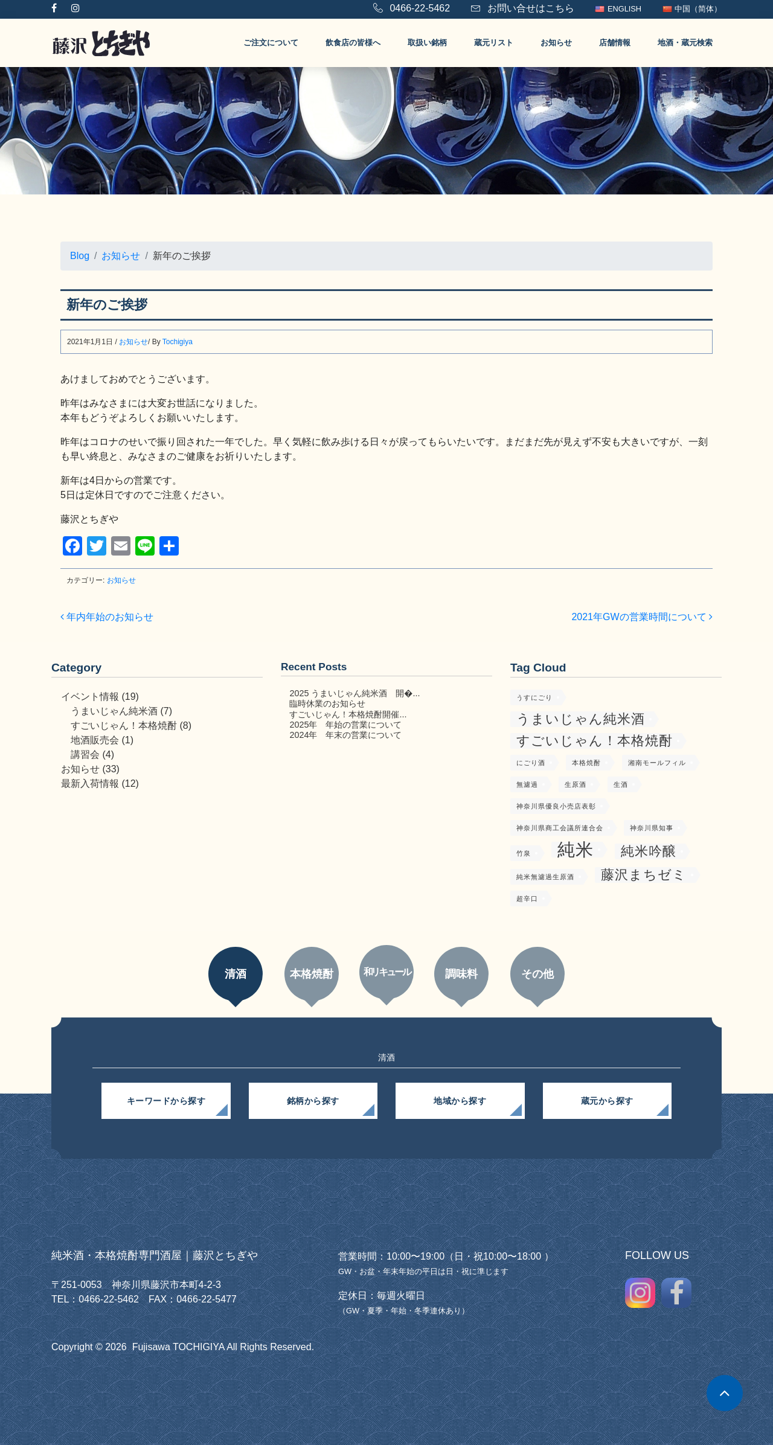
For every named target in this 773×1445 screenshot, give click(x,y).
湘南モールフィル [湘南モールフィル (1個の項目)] (657, 762)
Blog (79, 256)
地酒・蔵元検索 (685, 42)
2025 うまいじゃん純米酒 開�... (354, 693)
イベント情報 (90, 696)
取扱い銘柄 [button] (427, 42)
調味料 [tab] (461, 974)
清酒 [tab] (235, 974)
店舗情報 (614, 42)
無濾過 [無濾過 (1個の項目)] (527, 784)
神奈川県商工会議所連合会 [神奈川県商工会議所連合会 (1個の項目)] (559, 827)
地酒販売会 (95, 740)
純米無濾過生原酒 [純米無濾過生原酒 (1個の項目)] (545, 876)
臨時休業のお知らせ (327, 703)
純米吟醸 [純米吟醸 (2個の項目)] (648, 851)
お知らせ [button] (556, 42)
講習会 (85, 754)
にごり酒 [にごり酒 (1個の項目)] (530, 762)
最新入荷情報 (90, 783)
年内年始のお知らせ (106, 617)
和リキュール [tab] (387, 972)
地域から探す (460, 1101)
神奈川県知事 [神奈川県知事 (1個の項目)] (651, 827)
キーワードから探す (166, 1101)
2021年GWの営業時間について (642, 617)
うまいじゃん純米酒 (114, 711)
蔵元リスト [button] (493, 42)
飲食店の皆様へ (353, 42)
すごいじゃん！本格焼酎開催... (347, 714)
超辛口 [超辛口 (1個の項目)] (527, 898)
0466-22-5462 (411, 8)
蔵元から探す (607, 1101)
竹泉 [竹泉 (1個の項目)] (523, 853)
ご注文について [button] (270, 42)
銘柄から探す (313, 1101)
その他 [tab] (537, 974)
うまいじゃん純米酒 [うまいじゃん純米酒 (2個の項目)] (580, 718)
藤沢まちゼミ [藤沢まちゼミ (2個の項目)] (644, 874)
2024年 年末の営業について (345, 735)
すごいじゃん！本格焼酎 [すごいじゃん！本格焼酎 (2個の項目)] (594, 740)
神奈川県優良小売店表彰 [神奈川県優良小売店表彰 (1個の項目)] (556, 806)
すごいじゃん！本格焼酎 (124, 725)
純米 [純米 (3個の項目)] (575, 849)
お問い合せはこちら (522, 8)
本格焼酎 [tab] (311, 974)
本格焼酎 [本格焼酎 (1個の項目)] (586, 762)
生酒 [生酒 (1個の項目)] (621, 784)
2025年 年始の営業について (345, 724)
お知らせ (120, 256)
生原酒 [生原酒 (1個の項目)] (575, 784)
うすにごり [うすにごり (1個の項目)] (534, 697)
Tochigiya (177, 342)
